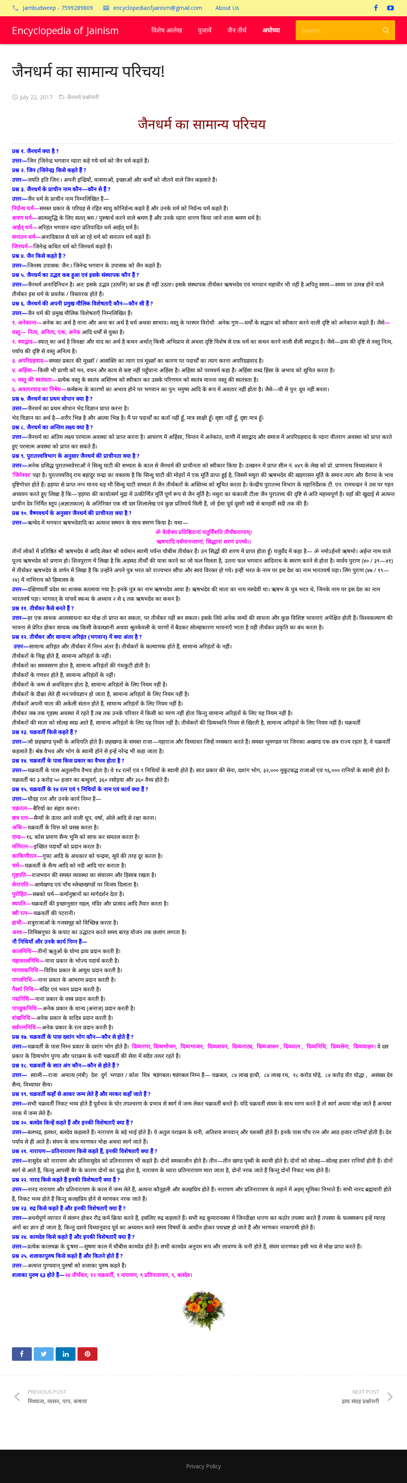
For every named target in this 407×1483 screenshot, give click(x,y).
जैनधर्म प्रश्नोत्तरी (83, 97)
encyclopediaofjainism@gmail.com (157, 8)
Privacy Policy (203, 1466)
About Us (227, 8)
